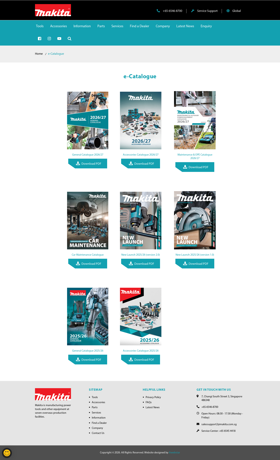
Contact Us (98, 433)
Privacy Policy (153, 397)
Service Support (204, 11)
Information (99, 417)
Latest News (153, 407)
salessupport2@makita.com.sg (219, 424)
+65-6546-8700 (169, 11)
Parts (95, 407)
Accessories (98, 402)
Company (97, 428)
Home (39, 53)
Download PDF (91, 163)
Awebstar (174, 452)
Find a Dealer (99, 423)
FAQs (149, 402)
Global (234, 11)
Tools (95, 397)
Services (96, 412)
